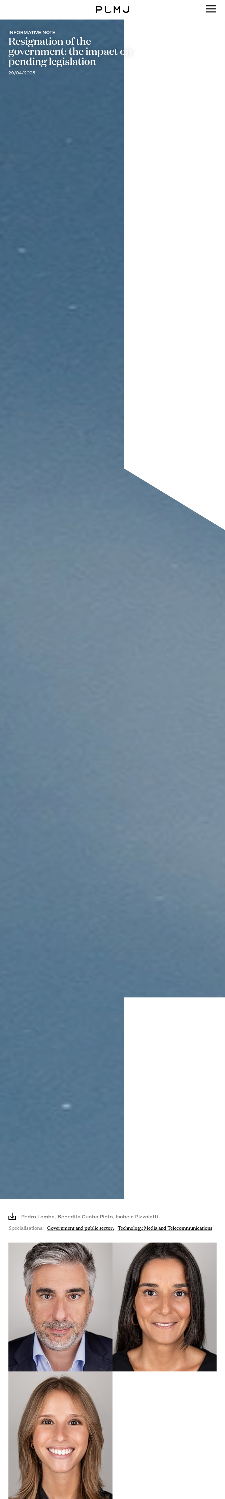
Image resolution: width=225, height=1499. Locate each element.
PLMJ (112, 4)
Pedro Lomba (38, 1216)
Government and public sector (80, 1227)
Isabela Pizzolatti (137, 1216)
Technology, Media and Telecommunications (165, 1227)
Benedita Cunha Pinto (85, 1216)
